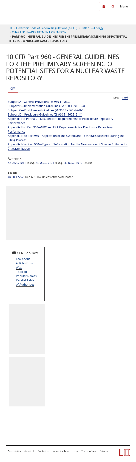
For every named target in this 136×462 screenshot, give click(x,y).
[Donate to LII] (104, 6)
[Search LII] (113, 6)
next (125, 97)
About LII (29, 451)
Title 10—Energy (92, 28)
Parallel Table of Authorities (25, 282)
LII (10, 28)
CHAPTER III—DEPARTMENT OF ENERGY (39, 32)
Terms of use (89, 451)
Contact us (44, 451)
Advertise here (61, 451)
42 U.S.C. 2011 (17, 163)
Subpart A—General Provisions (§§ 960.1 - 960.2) (39, 102)
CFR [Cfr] (12, 89)
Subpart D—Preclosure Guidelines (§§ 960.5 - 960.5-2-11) (45, 114)
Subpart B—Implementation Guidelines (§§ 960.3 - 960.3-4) (46, 106)
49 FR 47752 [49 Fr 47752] (16, 177)
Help (75, 451)
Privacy (104, 451)
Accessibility (14, 451)
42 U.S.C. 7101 (45, 163)
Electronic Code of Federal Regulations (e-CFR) (46, 28)
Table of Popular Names (26, 274)
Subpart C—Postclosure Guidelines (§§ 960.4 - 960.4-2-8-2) (46, 110)
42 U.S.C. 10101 (74, 163)
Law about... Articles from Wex (24, 263)
